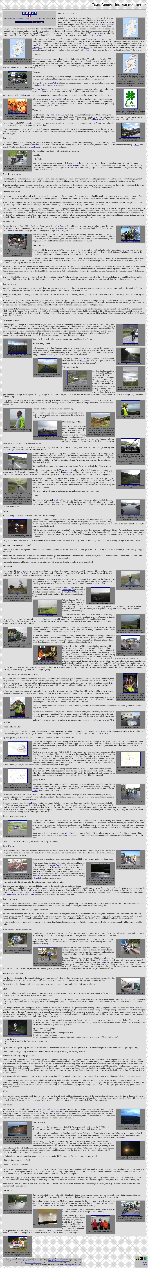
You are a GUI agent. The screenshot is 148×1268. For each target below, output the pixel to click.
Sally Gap (60, 1111)
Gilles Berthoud (73, 165)
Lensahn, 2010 (28, 95)
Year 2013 (29, 18)
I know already (99, 119)
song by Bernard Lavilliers (43, 1109)
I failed (73, 22)
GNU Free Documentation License (58, 1261)
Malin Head (84, 361)
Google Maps (100, 731)
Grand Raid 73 (56, 99)
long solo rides (51, 115)
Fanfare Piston (23, 573)
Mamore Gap (67, 472)
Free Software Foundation (33, 1263)
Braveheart (7, 228)
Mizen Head (69, 833)
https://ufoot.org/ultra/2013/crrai (71, 1265)
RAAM (86, 48)
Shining (35, 791)
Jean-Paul (40, 89)
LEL (40, 48)
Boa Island (56, 500)
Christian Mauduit (60, 1259)
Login (145, 1264)
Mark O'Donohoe (56, 865)
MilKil (48, 103)
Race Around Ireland (106, 22)
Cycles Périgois (34, 147)
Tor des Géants (97, 35)
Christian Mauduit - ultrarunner (14, 18)
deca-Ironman (48, 85)
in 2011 (80, 43)
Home (145, 1263)
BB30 (137, 145)
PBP (34, 48)
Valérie (55, 83)
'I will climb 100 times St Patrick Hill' (19, 894)
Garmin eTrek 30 (68, 590)
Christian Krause (30, 803)
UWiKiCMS (21, 1259)
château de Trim (64, 226)
